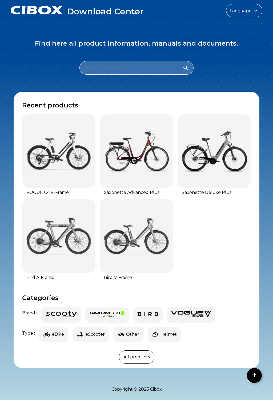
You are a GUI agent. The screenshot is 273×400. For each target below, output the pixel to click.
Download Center (105, 11)
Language (244, 10)
